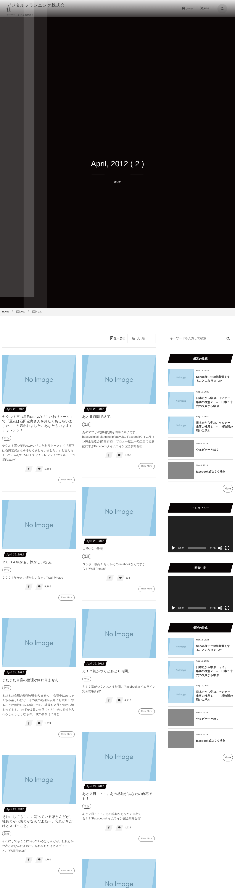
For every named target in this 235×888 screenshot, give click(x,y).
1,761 (47, 862)
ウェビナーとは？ (207, 449)
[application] (200, 534)
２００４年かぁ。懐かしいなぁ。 (28, 565)
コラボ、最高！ (94, 552)
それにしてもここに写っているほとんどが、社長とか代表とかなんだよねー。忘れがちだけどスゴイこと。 (37, 824)
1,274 (47, 726)
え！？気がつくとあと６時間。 (106, 674)
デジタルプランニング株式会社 (37, 7)
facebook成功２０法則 (210, 471)
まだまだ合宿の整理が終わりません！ (32, 683)
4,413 (127, 703)
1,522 (127, 830)
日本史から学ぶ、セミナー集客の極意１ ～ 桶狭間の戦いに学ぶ (214, 426)
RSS (206, 8)
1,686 (47, 469)
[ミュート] (220, 548)
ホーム (189, 8)
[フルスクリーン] (227, 548)
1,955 (127, 455)
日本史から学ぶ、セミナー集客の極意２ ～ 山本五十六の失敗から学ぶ (214, 401)
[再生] (173, 548)
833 (128, 581)
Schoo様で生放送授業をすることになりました (213, 378)
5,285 (47, 590)
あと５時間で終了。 (98, 417)
